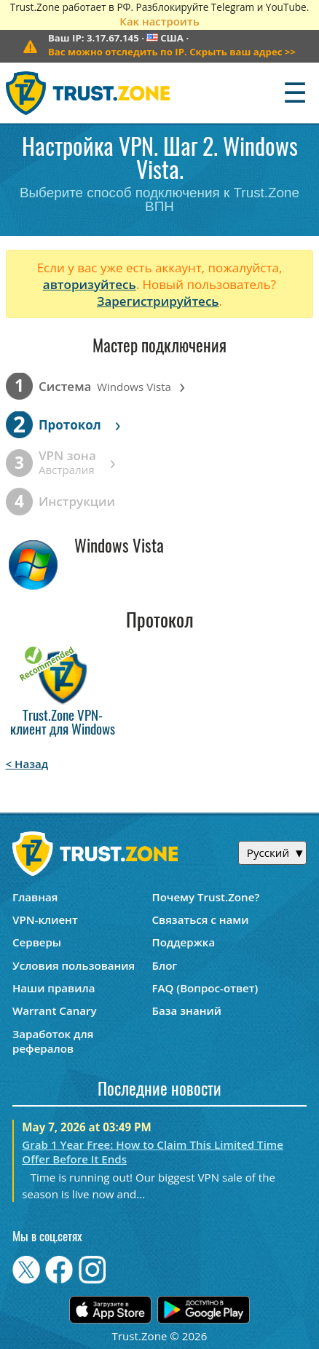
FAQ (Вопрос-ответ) (205, 988)
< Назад (27, 763)
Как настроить (159, 21)
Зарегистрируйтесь (158, 301)
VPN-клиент (45, 919)
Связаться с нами (200, 919)
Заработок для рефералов (52, 1041)
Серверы (36, 942)
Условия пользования (73, 965)
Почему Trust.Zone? (206, 897)
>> (172, 51)
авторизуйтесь (89, 284)
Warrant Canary (54, 1010)
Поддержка (184, 942)
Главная (35, 897)
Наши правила (53, 988)
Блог (165, 965)
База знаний (186, 1010)
